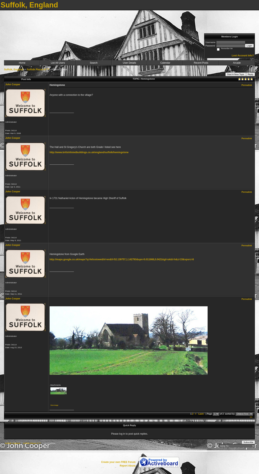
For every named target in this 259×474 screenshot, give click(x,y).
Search (94, 62)
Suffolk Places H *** (38, 69)
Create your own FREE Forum (118, 462)
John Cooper (12, 84)
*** (251, 417)
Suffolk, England (13, 69)
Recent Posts (201, 62)
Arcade (237, 62)
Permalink (246, 85)
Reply (250, 74)
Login (249, 45)
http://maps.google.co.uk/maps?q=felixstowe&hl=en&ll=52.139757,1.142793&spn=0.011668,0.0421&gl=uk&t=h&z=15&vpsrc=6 (122, 259)
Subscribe (248, 442)
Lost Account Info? (243, 55)
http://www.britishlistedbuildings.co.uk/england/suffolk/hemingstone (89, 152)
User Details (129, 62)
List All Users (58, 62)
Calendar (165, 62)
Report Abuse (128, 465)
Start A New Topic (235, 74)
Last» (201, 414)
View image (54, 405)
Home (22, 62)
